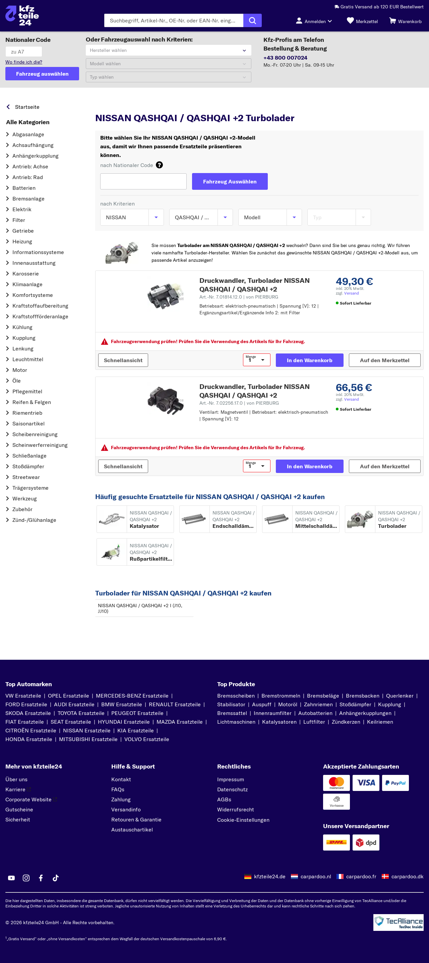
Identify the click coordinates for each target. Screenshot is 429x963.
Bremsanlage (28, 198)
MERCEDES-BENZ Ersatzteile (132, 696)
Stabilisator (231, 704)
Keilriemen (380, 722)
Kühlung (22, 327)
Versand (351, 293)
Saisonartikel (28, 423)
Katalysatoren (279, 722)
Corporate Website (31, 799)
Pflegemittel (27, 391)
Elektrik (22, 209)
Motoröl (287, 704)
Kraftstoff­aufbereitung (40, 305)
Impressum (230, 779)
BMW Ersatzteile (121, 704)
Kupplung (24, 337)
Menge (251, 356)
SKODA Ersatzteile (28, 713)
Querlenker (400, 696)
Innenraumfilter (273, 713)
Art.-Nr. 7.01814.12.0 (238, 297)
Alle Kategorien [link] (28, 122)
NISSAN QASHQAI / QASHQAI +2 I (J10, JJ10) (140, 608)
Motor (19, 370)
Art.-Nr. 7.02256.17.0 (239, 403)
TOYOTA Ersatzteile (81, 713)
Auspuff (261, 704)
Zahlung (121, 799)
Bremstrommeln (280, 696)
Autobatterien (315, 713)
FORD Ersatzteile (26, 704)
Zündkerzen (346, 722)
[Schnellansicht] (123, 360)
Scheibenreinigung (35, 434)
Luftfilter (314, 722)
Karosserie (25, 273)
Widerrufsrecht (235, 809)
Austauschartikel (132, 829)
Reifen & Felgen (31, 402)
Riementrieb (27, 412)
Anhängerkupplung (35, 155)
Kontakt (121, 779)
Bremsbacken (362, 696)
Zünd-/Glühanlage (34, 519)
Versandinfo (126, 809)
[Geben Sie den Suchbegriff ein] (173, 20)
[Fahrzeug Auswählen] (230, 181)
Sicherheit (17, 819)
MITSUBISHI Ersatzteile (88, 739)
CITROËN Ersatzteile (30, 730)
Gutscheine (19, 809)
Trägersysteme (30, 487)
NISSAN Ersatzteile (87, 730)
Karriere (18, 789)
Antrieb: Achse (30, 166)
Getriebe (23, 230)
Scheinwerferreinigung (40, 445)
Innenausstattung (34, 262)
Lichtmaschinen (236, 722)
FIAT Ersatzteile (24, 722)
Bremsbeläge (323, 696)
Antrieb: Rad (27, 177)
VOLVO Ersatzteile (146, 739)
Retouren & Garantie (136, 819)
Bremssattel (232, 713)
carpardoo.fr (361, 876)
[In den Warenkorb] (310, 360)
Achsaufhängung (33, 145)
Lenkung (23, 348)
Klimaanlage (27, 284)
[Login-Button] (316, 20)
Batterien (24, 187)
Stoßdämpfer (28, 466)
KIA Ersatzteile (135, 730)
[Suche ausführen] (252, 20)
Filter (18, 220)
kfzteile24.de (270, 876)
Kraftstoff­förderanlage (40, 316)
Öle (16, 380)
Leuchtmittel (27, 359)
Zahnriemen (318, 704)
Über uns (16, 779)
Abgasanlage (28, 134)
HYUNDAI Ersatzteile (124, 722)
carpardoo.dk (407, 876)
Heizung (22, 241)
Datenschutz (232, 789)
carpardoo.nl (316, 876)
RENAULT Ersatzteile (175, 704)
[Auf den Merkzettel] (385, 360)
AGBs (224, 799)
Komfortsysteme (32, 295)
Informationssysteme (38, 252)
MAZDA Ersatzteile (180, 722)
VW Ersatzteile (23, 696)
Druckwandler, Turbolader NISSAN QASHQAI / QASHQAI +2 (254, 284)
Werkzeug (24, 498)
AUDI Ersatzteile (74, 704)
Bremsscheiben (236, 696)
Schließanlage (29, 455)
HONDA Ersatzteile (28, 739)
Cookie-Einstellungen (243, 819)
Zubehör (22, 509)
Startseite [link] (27, 106)
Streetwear (26, 477)
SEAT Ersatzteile (71, 722)
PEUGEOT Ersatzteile (137, 713)
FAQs (117, 789)
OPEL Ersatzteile (68, 696)
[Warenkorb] (405, 20)
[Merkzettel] (362, 20)
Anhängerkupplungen (365, 713)
